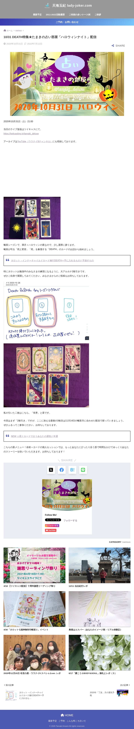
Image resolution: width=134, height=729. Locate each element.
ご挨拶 (98, 14)
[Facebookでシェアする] (62, 470)
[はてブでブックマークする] (72, 470)
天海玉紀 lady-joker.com (67, 5)
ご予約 (62, 721)
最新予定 (37, 14)
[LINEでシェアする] (83, 470)
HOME (67, 715)
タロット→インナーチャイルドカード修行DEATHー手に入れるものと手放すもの (52, 260)
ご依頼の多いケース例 (79, 14)
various (126, 542)
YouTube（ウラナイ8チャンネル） (35, 141)
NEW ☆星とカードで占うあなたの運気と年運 (34, 436)
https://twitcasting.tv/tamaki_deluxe (21, 133)
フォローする (70, 520)
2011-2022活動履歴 (55, 14)
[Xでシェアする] (51, 470)
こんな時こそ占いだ (76, 721)
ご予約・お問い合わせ (67, 22)
